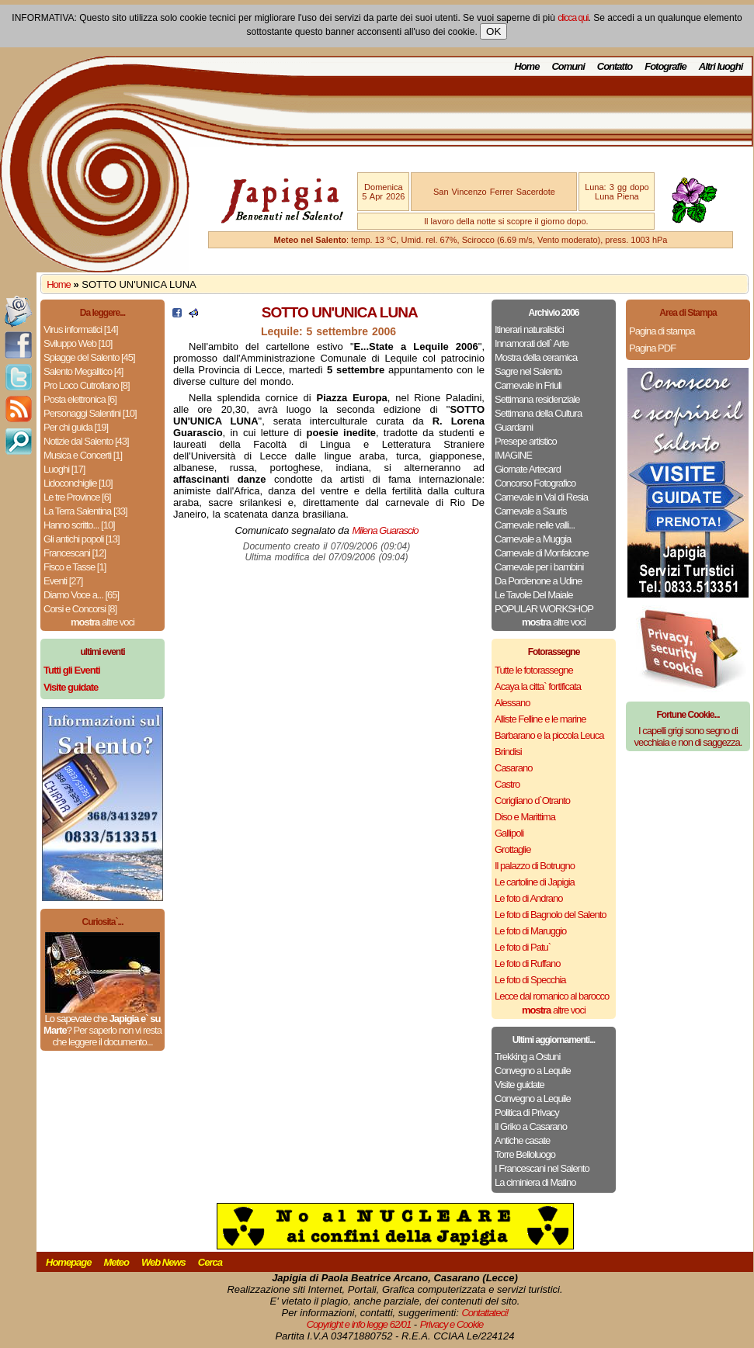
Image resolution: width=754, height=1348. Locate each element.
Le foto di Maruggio (530, 931)
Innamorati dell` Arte (531, 343)
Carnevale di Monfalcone (542, 553)
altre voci (102, 622)
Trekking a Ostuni (527, 1056)
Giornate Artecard (528, 469)
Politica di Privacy (527, 1112)
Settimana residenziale (537, 399)
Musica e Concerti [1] (82, 455)
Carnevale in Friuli (528, 385)
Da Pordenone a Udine (538, 581)
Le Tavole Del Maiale (533, 595)
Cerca (210, 1262)
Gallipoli (509, 833)
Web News (163, 1262)
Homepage (68, 1262)
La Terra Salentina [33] (85, 511)
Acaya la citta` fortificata (538, 686)
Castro (507, 784)
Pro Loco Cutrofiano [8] (86, 385)
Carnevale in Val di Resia (541, 497)
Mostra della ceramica (536, 357)
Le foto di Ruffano (527, 963)
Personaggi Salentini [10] (90, 413)
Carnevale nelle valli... (535, 525)
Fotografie (665, 66)
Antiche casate (522, 1140)
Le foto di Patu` (523, 947)
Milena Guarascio (385, 530)
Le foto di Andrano (529, 898)
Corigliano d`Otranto (532, 800)
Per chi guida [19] (75, 427)
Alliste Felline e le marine (540, 719)
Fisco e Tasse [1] (74, 567)
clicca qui (573, 17)
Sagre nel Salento (528, 371)
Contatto (614, 66)
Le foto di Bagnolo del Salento (550, 914)
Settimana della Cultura (538, 413)
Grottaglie (512, 849)
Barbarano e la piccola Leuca (549, 735)
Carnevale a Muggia (533, 539)
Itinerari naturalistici (529, 329)
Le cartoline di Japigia (535, 882)
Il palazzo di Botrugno (535, 866)
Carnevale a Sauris (531, 511)
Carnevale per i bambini (539, 567)
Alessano (512, 703)
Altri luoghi (721, 66)
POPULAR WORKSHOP (544, 609)
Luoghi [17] (64, 469)
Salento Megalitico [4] (83, 371)
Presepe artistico (526, 441)
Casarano (513, 768)
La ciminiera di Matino (535, 1182)
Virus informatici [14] (80, 329)
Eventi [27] (62, 581)
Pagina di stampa (661, 331)
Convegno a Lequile (533, 1070)
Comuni (567, 66)
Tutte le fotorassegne (534, 670)
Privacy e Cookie (452, 1324)
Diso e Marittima (525, 817)
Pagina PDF (652, 348)
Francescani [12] (74, 553)
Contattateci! (484, 1313)
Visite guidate (519, 1084)
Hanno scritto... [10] (79, 525)
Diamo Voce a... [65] (81, 595)
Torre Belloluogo (525, 1154)
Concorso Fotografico (535, 483)
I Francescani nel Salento (542, 1168)
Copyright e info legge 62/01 (359, 1324)
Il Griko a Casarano (531, 1126)
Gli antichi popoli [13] (81, 539)
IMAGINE (513, 455)
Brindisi (508, 751)
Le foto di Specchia (530, 980)
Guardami (514, 427)
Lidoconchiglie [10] (78, 483)
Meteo (116, 1262)
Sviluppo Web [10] (77, 343)
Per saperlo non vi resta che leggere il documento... (106, 1036)
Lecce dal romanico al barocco (552, 996)
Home (526, 66)
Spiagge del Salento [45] (89, 357)
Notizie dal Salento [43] (86, 441)
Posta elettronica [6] (79, 399)
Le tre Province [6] (77, 497)
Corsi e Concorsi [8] (79, 609)
